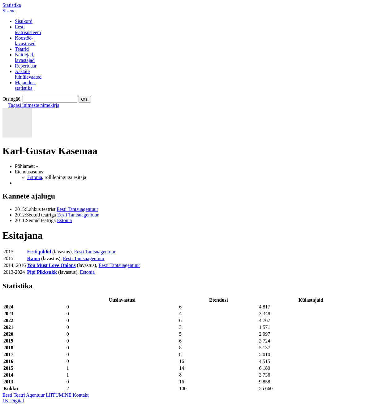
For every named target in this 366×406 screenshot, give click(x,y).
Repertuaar (26, 65)
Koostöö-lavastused (25, 40)
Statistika (11, 5)
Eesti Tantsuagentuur (77, 209)
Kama (33, 258)
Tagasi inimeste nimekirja (33, 105)
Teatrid (22, 49)
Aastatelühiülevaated (28, 74)
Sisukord (23, 21)
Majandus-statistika (25, 85)
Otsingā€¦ (11, 99)
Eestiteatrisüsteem (28, 29)
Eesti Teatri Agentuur (23, 395)
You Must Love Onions (51, 265)
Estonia (34, 177)
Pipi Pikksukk (42, 272)
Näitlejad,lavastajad (25, 57)
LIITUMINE (58, 395)
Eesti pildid (39, 251)
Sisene (8, 10)
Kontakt (81, 395)
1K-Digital (13, 400)
